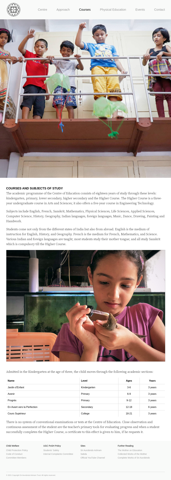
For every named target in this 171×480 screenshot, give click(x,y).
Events (140, 9)
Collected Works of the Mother (132, 454)
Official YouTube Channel (93, 457)
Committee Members (16, 457)
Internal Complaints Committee (58, 454)
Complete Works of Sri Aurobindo (134, 457)
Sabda (84, 454)
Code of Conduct (14, 454)
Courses (85, 9)
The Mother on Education (130, 450)
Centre (42, 9)
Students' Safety (51, 450)
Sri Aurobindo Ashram (91, 450)
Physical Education (113, 9)
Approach (63, 9)
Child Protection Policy (17, 450)
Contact (159, 9)
